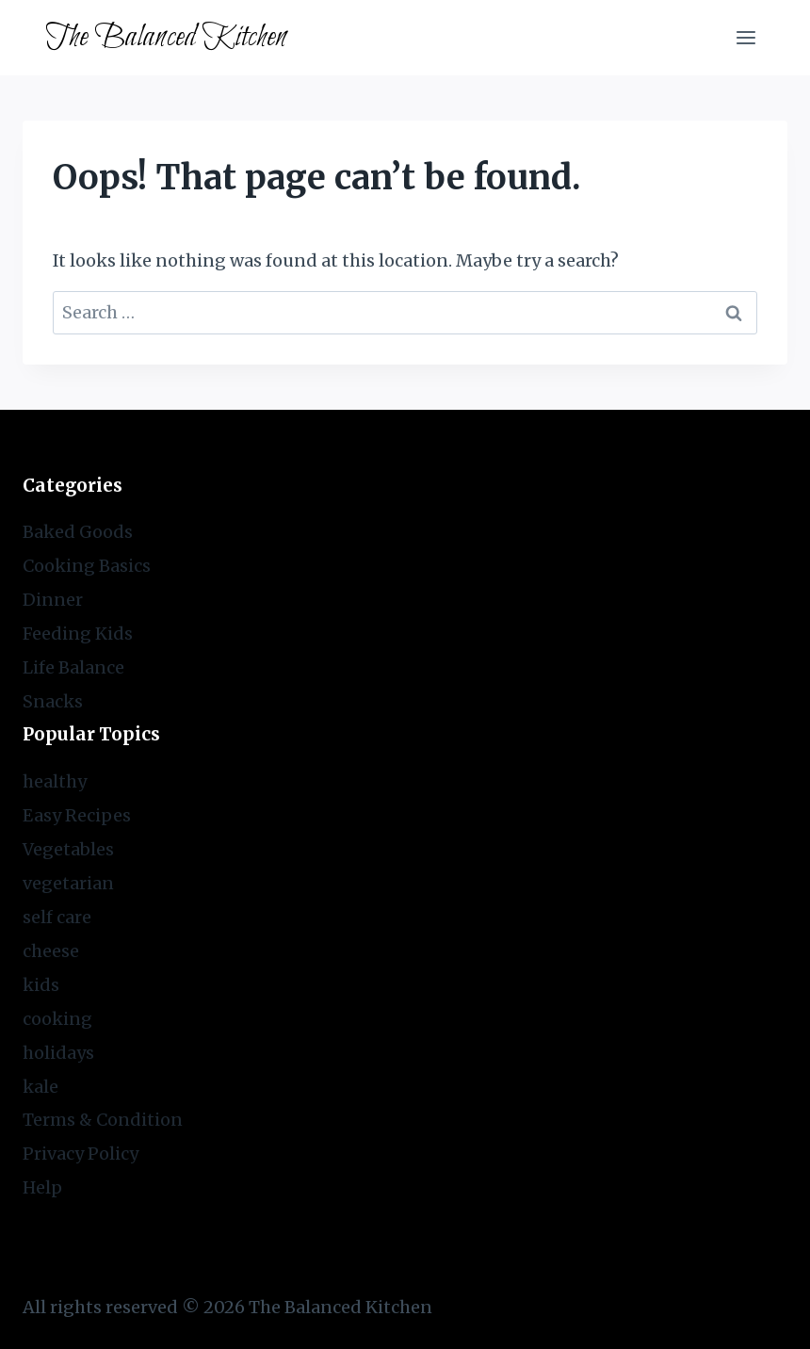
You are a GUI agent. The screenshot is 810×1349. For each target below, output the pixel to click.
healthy (55, 781)
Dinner (53, 599)
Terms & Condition (103, 1119)
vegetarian (68, 883)
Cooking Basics (87, 566)
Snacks (53, 701)
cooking (57, 1019)
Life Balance (73, 667)
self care (57, 917)
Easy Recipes (77, 815)
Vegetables (68, 849)
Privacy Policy (80, 1153)
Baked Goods (78, 532)
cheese (51, 951)
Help (42, 1187)
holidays (58, 1053)
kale (40, 1086)
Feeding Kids (78, 633)
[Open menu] (745, 37)
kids (41, 985)
